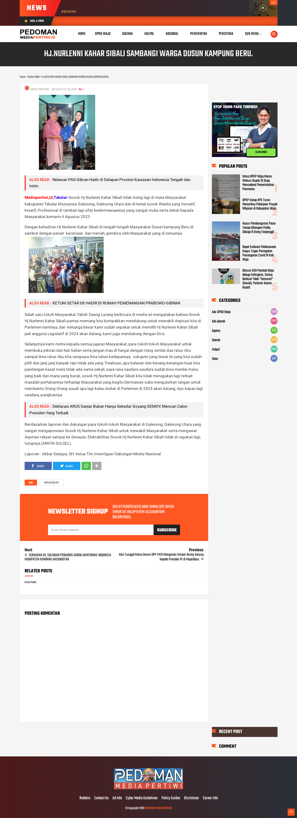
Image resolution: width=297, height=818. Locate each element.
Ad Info (117, 798)
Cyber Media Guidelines (142, 798)
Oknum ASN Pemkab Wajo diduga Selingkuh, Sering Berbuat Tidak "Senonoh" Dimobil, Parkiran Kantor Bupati (258, 279)
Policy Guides (171, 798)
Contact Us (101, 798)
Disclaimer (191, 798)
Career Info (210, 798)
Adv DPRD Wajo (221, 312)
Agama (216, 331)
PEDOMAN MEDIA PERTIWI (158, 808)
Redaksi (84, 798)
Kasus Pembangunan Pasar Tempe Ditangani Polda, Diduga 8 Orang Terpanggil (259, 228)
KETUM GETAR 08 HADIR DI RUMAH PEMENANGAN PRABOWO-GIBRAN (116, 303)
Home (82, 34)
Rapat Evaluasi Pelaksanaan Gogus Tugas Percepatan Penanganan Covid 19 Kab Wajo (259, 253)
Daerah (216, 340)
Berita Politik (51, 483)
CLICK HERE (261, 152)
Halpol (216, 350)
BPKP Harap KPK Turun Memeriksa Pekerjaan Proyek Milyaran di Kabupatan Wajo (259, 204)
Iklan (215, 359)
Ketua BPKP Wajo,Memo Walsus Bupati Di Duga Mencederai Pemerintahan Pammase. (258, 183)
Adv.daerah (218, 321)
